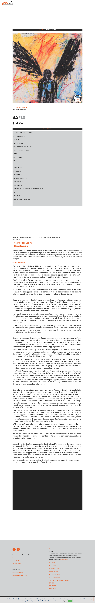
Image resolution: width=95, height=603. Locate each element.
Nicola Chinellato (18, 572)
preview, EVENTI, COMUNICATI (59, 580)
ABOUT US (52, 589)
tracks (51, 583)
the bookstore (55, 574)
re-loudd (52, 565)
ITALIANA (17, 196)
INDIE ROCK (17, 139)
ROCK (15, 192)
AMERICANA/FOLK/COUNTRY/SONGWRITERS (28, 189)
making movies (54, 577)
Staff (50, 549)
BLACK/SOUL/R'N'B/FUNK (22, 199)
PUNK (15, 153)
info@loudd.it (64, 559)
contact (52, 586)
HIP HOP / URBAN (19, 136)
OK (70, 601)
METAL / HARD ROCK (20, 178)
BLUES (16, 161)
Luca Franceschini (20, 262)
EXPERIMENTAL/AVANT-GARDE (24, 146)
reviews (52, 562)
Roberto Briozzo (17, 561)
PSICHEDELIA (18, 175)
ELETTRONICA (18, 157)
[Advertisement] (47, 20)
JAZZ (15, 164)
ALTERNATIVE (18, 185)
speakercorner (55, 568)
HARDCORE (17, 171)
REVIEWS (15, 237)
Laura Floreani (17, 558)
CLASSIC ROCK (18, 182)
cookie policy (64, 601)
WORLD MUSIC (18, 143)
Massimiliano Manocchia (20, 575)
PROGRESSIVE (18, 168)
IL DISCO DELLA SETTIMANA (23, 132)
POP (15, 203)
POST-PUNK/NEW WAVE (21, 150)
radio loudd (53, 571)
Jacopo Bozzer (17, 563)
